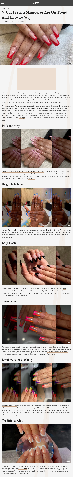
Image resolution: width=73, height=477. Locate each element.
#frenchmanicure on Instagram (21, 100)
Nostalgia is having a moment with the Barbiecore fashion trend (23, 171)
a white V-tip (22, 469)
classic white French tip (59, 100)
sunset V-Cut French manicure (57, 352)
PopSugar (22, 118)
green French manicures (39, 108)
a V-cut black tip (24, 293)
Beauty (4, 8)
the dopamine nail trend (51, 230)
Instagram (69, 63)
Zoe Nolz (6, 21)
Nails (9, 8)
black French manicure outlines (21, 106)
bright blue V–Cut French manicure (14, 230)
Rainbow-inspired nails (9, 406)
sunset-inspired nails (37, 347)
